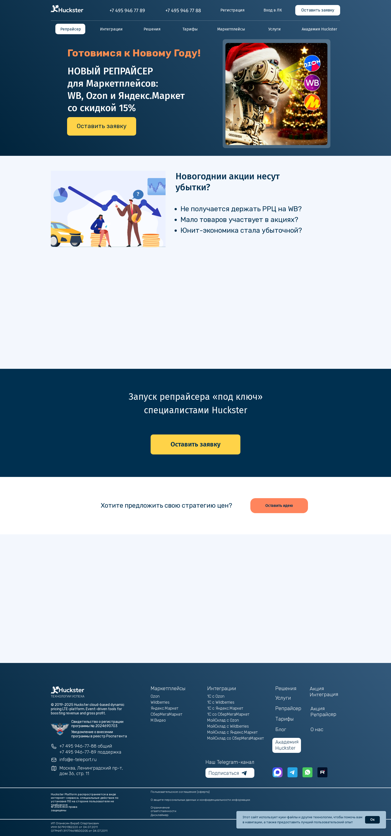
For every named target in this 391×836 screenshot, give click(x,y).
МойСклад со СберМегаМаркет (235, 738)
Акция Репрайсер (323, 711)
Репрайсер (288, 708)
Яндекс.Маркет (164, 708)
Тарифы (284, 719)
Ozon (155, 696)
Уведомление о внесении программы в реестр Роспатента (99, 734)
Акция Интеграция (324, 691)
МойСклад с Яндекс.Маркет (232, 732)
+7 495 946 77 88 (183, 10)
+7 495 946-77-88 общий (85, 746)
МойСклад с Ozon (223, 720)
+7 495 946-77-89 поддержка (90, 752)
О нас (316, 729)
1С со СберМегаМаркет (228, 714)
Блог (281, 729)
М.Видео (158, 720)
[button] (317, 10)
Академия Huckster (287, 745)
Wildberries (160, 702)
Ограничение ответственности (163, 809)
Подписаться (223, 773)
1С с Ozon (215, 696)
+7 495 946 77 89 (127, 10)
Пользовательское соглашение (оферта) (180, 792)
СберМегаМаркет (166, 714)
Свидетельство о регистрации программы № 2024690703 (97, 724)
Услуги (283, 698)
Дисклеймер (160, 815)
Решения (285, 688)
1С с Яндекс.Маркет (225, 708)
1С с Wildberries (220, 702)
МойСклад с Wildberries (228, 726)
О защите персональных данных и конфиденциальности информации (200, 800)
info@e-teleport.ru (78, 759)
